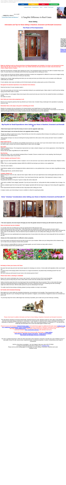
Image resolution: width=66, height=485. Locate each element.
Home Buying (18, 333)
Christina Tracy (45, 345)
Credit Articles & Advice (45, 333)
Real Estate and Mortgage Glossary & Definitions (33, 335)
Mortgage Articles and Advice (30, 333)
